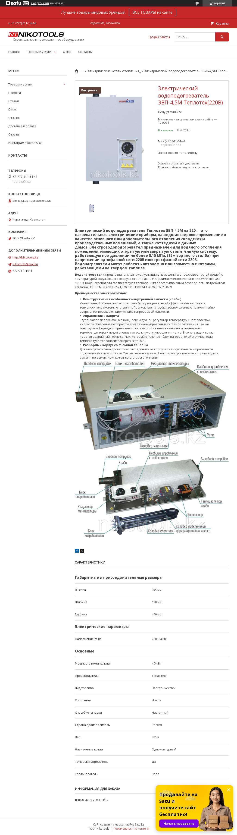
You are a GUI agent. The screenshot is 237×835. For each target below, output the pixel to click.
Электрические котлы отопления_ (114, 71)
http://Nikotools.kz (25, 257)
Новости (14, 93)
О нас (67, 52)
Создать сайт (40, 3)
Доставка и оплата (22, 126)
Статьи (13, 101)
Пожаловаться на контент (131, 829)
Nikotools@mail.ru (25, 264)
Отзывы (14, 118)
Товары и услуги (39, 52)
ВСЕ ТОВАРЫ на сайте (152, 12)
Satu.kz (139, 824)
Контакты (85, 52)
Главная (14, 52)
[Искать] (222, 36)
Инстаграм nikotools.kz (25, 143)
